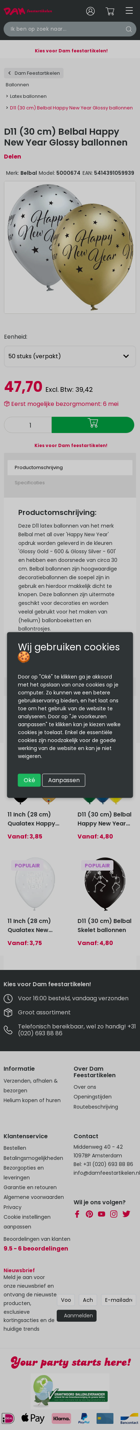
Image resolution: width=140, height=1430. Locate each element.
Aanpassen (64, 780)
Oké (29, 780)
